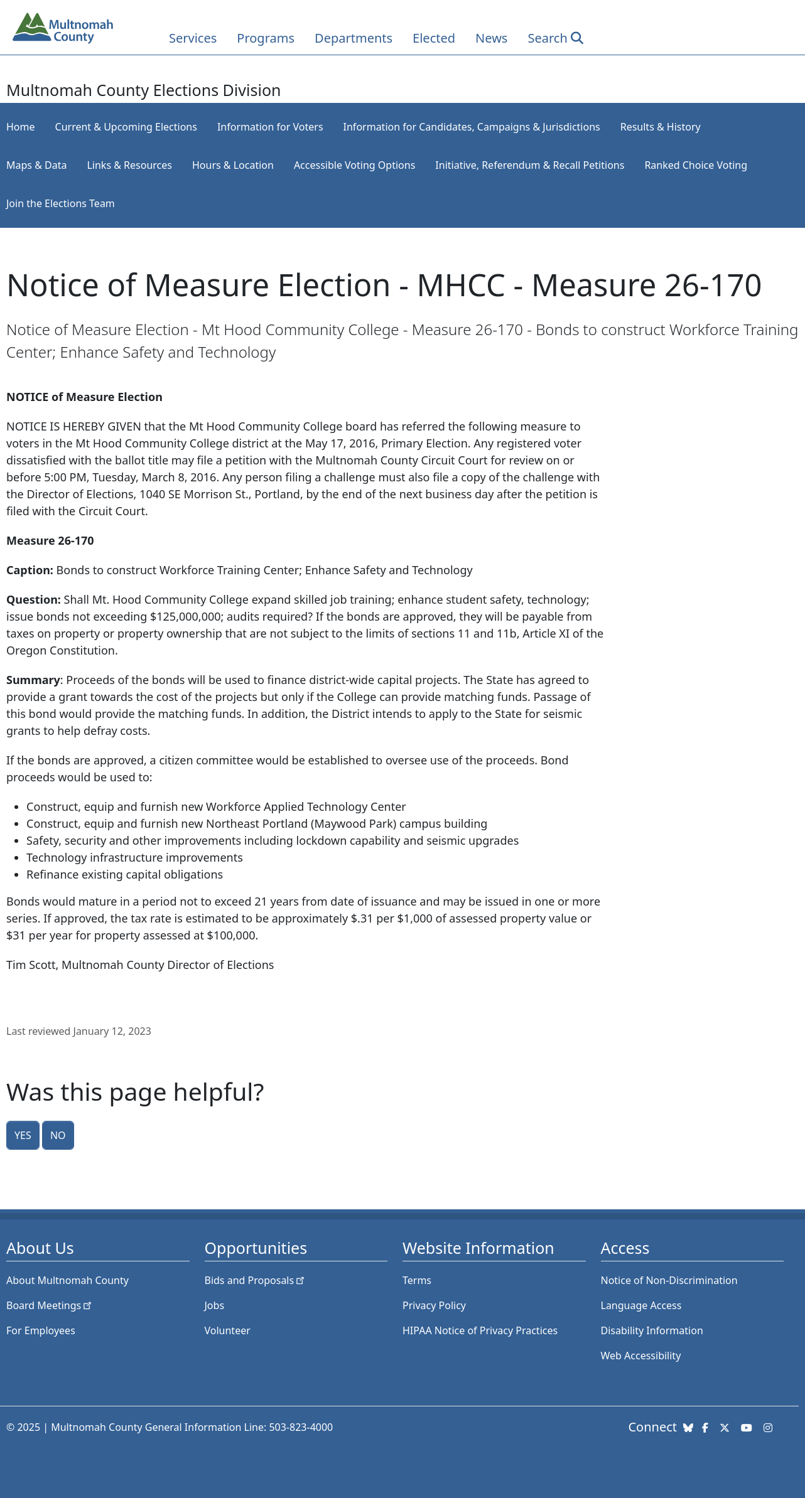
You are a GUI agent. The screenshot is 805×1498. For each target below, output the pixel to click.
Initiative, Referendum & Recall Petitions (529, 165)
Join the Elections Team (60, 203)
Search (547, 37)
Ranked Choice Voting (695, 165)
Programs (265, 37)
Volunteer (228, 1330)
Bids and (256, 1280)
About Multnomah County (67, 1280)
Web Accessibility (641, 1355)
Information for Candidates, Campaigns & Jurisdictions (471, 127)
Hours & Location (233, 165)
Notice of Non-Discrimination (669, 1280)
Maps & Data (36, 165)
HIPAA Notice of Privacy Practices (480, 1330)
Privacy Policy (434, 1305)
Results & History (660, 127)
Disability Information (652, 1330)
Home (20, 127)
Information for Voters (270, 127)
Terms (417, 1280)
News (491, 37)
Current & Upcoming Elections (126, 127)
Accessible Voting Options (354, 165)
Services (193, 37)
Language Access (641, 1305)
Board (50, 1305)
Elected (434, 37)
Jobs (215, 1305)
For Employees (40, 1330)
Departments (353, 37)
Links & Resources (129, 165)
